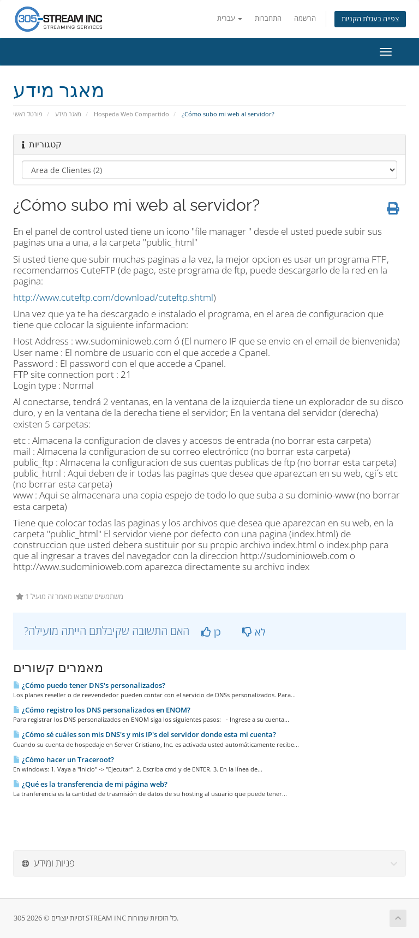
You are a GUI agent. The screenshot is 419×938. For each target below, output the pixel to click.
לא (254, 631)
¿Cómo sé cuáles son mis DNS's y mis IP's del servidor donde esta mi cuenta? (144, 734)
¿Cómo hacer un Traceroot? (63, 759)
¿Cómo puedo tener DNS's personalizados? (89, 685)
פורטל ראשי (28, 114)
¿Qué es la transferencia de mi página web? (90, 784)
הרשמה (305, 18)
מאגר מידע (68, 114)
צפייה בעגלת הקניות (370, 18)
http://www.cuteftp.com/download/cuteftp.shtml (113, 297)
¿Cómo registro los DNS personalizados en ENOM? (101, 710)
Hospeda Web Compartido (131, 114)
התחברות (268, 18)
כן (211, 631)
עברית (229, 18)
